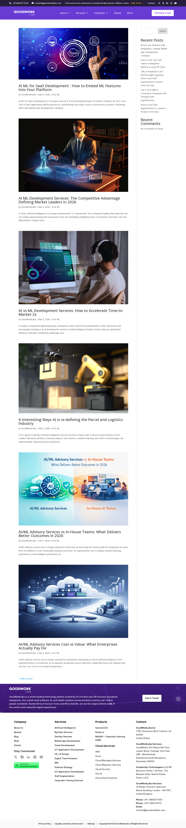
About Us (18, 728)
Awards (17, 732)
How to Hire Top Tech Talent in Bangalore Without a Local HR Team (153, 63)
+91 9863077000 (20, 3)
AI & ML (56, 94)
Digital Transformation (66, 758)
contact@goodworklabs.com (48, 3)
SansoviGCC (101, 728)
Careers (151, 3)
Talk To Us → (137, 3)
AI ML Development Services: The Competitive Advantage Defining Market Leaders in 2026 (69, 200)
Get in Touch (152, 698)
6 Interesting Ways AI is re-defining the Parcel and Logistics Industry (71, 421)
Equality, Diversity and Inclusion (69, 823)
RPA (56, 763)
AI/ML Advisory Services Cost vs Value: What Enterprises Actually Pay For (68, 646)
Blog (16, 736)
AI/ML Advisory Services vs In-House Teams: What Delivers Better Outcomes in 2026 (70, 533)
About (65, 13)
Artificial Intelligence (65, 728)
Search (162, 31)
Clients (117, 13)
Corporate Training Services (69, 780)
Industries (101, 13)
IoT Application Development (69, 749)
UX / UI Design (62, 754)
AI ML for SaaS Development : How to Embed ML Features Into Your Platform (70, 87)
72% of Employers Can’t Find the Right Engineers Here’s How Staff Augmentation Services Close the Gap (152, 78)
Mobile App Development (67, 741)
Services (82, 13)
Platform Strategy (63, 767)
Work (130, 13)
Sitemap (91, 823)
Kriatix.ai (99, 732)
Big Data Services (64, 732)
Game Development (65, 745)
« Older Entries (26, 678)
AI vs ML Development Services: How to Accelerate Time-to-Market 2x (71, 312)
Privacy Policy (45, 823)
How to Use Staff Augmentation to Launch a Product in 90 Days (153, 108)
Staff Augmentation (64, 776)
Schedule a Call (163, 13)
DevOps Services (63, 736)
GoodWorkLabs (28, 94)
